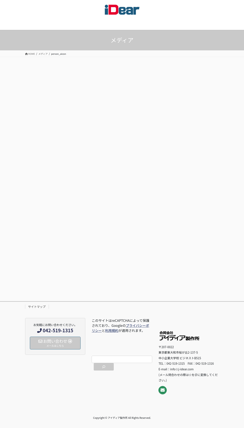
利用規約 (112, 330)
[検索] (104, 367)
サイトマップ (37, 306)
